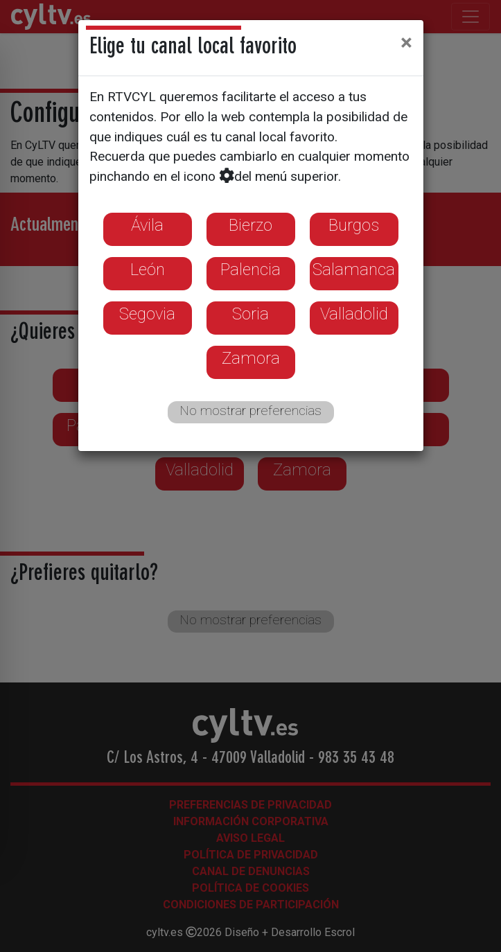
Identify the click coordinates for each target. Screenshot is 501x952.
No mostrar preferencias (250, 410)
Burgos (353, 225)
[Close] (406, 42)
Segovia (147, 314)
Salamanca (354, 269)
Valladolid (354, 314)
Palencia (250, 269)
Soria (250, 314)
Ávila (147, 225)
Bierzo (250, 225)
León (147, 269)
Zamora (251, 358)
